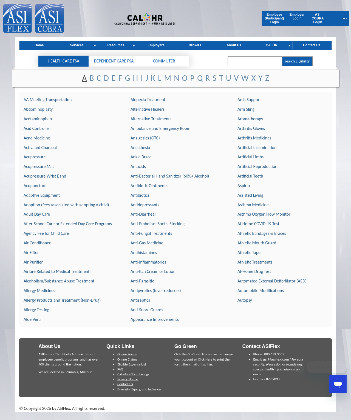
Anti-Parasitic (142, 281)
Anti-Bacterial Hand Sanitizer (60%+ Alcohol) (170, 176)
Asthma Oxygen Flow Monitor (263, 214)
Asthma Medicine (253, 204)
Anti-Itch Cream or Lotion (153, 271)
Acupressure (35, 156)
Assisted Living (250, 195)
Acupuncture (35, 185)
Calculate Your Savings (133, 374)
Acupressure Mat (39, 166)
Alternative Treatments (151, 118)
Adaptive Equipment (42, 195)
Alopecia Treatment (148, 99)
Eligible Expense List (131, 364)
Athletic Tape (249, 252)
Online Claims (127, 359)
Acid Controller (37, 128)
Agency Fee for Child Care (46, 233)
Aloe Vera (32, 319)
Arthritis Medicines (254, 138)
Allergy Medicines (39, 290)
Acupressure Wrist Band (45, 176)
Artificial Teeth (250, 176)
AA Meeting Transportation (48, 99)
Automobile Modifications (260, 290)
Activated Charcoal (40, 147)
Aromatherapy (250, 118)
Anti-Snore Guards (147, 309)
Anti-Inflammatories (148, 262)
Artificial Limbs (250, 156)
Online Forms (127, 354)
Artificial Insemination (256, 147)
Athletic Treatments (254, 262)
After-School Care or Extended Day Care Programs (68, 223)
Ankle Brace (141, 156)
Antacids (138, 166)
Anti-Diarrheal (143, 214)
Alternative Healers (148, 109)
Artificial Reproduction (257, 166)
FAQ (120, 369)
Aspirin (243, 185)
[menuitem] (274, 18)
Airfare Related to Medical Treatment (56, 271)
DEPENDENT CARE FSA (114, 61)
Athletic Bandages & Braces (261, 233)
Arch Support (249, 99)
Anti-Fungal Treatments (151, 233)
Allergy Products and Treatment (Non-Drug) (62, 300)
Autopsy (244, 300)
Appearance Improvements (155, 319)
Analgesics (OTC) (145, 138)
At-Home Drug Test (254, 271)
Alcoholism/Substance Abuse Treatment (59, 281)
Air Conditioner (37, 242)
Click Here (205, 359)
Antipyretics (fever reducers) (156, 290)
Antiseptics (140, 300)
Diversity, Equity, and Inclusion (139, 389)
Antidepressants (145, 204)
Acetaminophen (38, 118)
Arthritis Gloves (251, 128)
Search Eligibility (297, 61)
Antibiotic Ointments (149, 185)
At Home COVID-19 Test (258, 223)
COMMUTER (164, 61)
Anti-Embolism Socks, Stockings (158, 223)
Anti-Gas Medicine (147, 242)
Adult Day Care (37, 214)
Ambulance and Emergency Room (160, 128)
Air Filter (31, 252)
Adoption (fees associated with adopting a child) (66, 204)
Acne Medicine (37, 138)
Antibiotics (140, 195)
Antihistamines (144, 252)
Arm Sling (245, 109)
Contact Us (125, 384)
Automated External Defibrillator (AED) (272, 281)
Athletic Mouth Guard (256, 242)
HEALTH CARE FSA (63, 61)
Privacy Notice (127, 379)
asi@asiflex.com (276, 359)
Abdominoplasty (38, 109)
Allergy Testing (36, 309)
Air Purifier (33, 262)
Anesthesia (140, 147)
